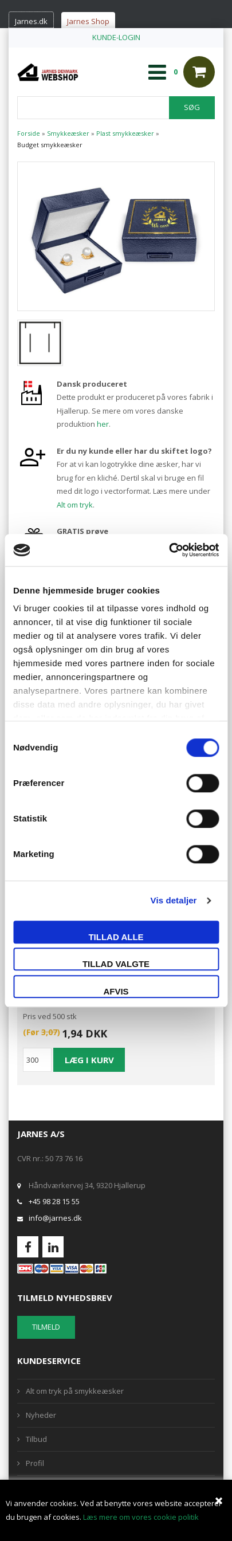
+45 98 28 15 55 (54, 1201)
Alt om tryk (75, 505)
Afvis (115, 991)
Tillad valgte (116, 964)
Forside (28, 133)
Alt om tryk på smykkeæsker (75, 1391)
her (103, 424)
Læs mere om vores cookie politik (141, 1517)
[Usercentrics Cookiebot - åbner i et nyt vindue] (169, 550)
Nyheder (41, 1415)
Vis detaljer (174, 900)
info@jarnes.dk (55, 1218)
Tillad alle (115, 937)
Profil (35, 1463)
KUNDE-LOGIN (116, 37)
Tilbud (36, 1439)
